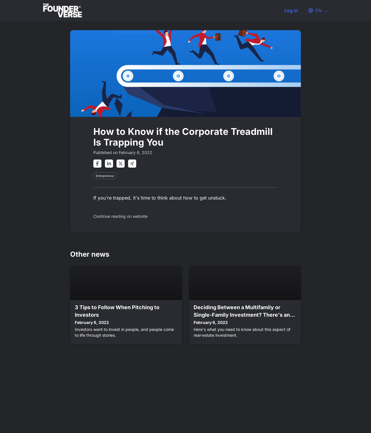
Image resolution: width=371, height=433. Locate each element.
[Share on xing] (132, 164)
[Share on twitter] (121, 164)
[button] (315, 10)
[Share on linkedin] (109, 164)
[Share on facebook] (97, 164)
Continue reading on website (120, 216)
